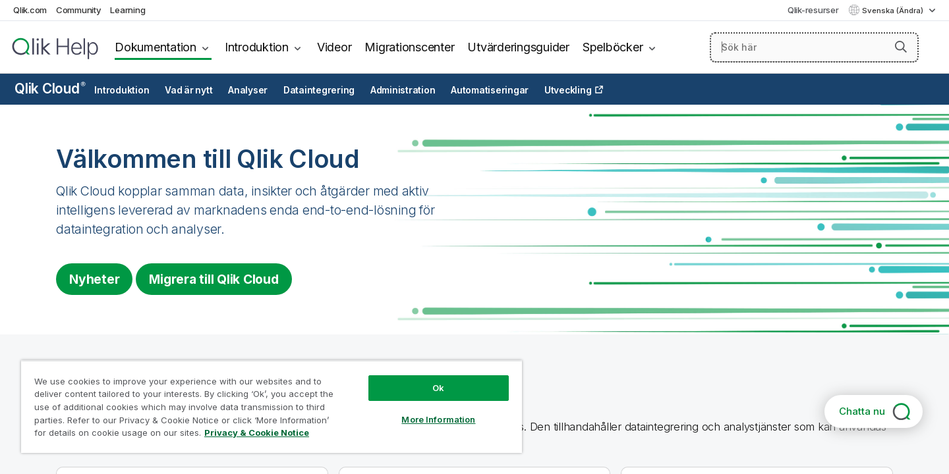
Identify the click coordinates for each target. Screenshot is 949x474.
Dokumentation (155, 47)
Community (78, 10)
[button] (901, 46)
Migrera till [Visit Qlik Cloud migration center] (213, 279)
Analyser (248, 90)
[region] (271, 406)
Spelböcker (613, 47)
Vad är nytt (188, 90)
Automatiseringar (490, 90)
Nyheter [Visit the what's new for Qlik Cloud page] (94, 279)
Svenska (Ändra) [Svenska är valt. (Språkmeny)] (893, 10)
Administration (403, 90)
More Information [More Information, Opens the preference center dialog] (438, 419)
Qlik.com (30, 10)
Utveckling (568, 90)
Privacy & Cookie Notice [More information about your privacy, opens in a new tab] (256, 432)
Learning (127, 10)
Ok (438, 387)
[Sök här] (814, 47)
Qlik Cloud (50, 88)
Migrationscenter (409, 47)
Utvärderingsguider (518, 47)
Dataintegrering (319, 90)
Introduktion (257, 47)
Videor (334, 47)
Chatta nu (862, 411)
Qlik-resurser (813, 10)
